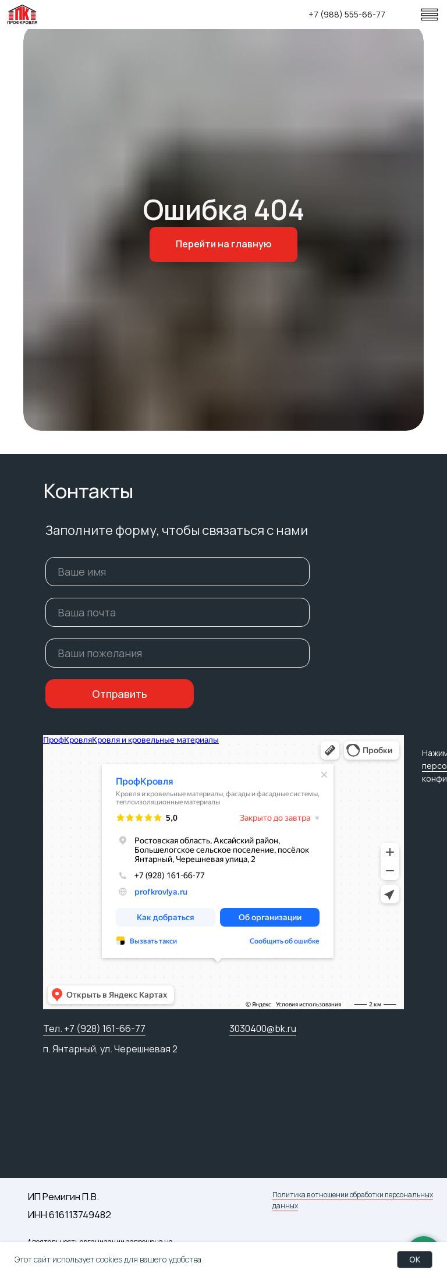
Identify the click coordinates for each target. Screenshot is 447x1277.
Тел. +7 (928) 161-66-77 (94, 1028)
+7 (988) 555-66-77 (346, 14)
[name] (177, 571)
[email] (177, 612)
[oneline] (177, 653)
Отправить (119, 694)
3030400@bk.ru (262, 1028)
